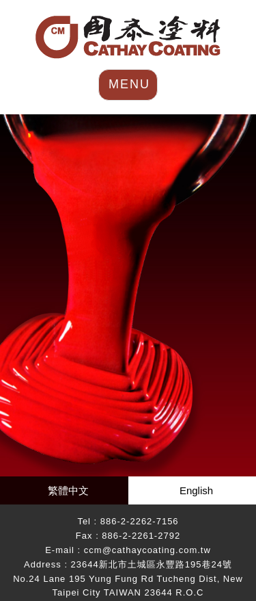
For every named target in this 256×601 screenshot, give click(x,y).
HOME (128, 37)
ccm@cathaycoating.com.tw (147, 550)
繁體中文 (68, 490)
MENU (129, 84)
